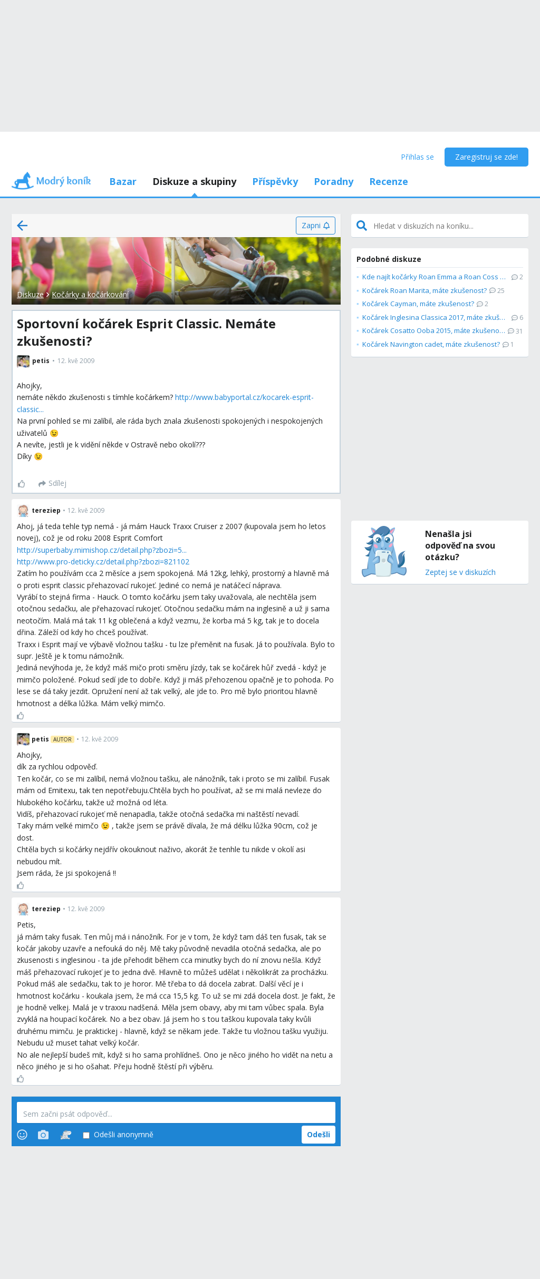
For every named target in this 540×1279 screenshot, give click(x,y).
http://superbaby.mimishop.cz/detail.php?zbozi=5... (102, 550)
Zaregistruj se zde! (486, 157)
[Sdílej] (52, 484)
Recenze (388, 181)
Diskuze (30, 294)
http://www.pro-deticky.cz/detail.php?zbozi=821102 (103, 561)
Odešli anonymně (118, 1134)
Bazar (123, 181)
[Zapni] (315, 226)
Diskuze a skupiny (194, 181)
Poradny (333, 181)
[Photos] (43, 1135)
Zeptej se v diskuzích (460, 572)
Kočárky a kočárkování (90, 294)
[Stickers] (66, 1135)
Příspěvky (275, 181)
